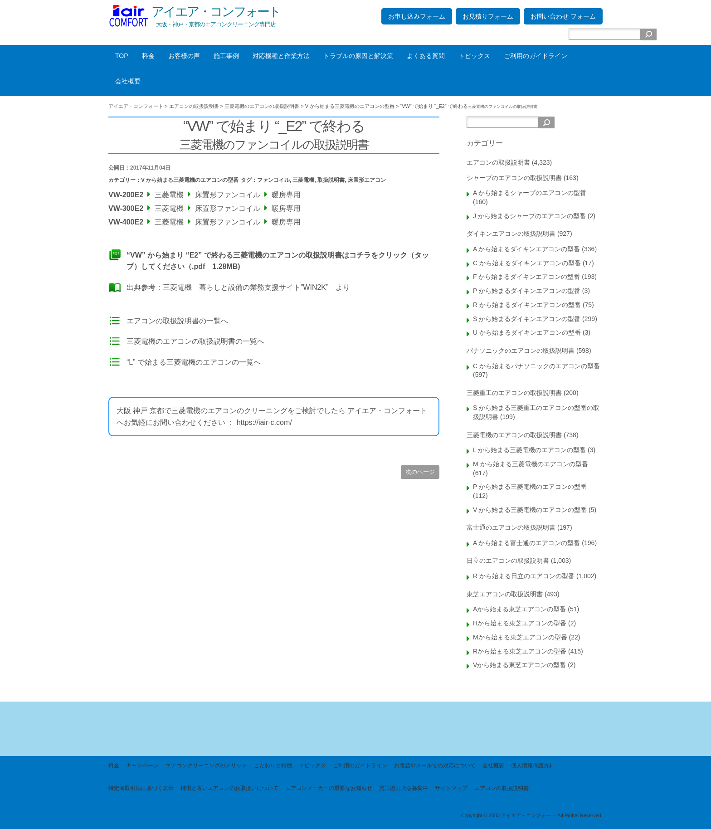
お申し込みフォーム (416, 16)
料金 (148, 55)
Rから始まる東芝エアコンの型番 (519, 651)
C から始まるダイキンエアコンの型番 (527, 263)
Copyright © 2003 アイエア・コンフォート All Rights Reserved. (532, 815)
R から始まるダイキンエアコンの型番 (527, 304)
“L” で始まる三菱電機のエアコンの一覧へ (194, 362)
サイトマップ (451, 788)
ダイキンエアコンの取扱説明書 (511, 233)
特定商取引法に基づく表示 (141, 788)
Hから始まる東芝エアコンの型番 (519, 623)
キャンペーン (142, 765)
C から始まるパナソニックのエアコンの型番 (536, 366)
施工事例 (226, 55)
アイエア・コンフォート (215, 12)
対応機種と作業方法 (281, 55)
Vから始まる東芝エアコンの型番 (519, 664)
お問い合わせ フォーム (563, 16)
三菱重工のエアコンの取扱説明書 (514, 392)
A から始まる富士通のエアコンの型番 (526, 542)
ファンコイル (273, 180)
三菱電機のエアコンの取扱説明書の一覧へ (195, 341)
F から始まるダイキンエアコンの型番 (526, 276)
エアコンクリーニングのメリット (206, 765)
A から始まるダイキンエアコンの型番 (526, 249)
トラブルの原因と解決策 (358, 55)
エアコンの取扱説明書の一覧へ (177, 321)
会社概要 (128, 81)
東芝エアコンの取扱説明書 (505, 594)
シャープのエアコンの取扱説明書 (514, 177)
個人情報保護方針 (533, 765)
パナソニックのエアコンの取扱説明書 (521, 350)
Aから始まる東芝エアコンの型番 (519, 609)
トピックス (474, 55)
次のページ (420, 471)
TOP (121, 55)
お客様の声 (184, 55)
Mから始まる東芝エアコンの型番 (520, 637)
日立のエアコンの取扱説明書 (508, 560)
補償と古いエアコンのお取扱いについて (229, 788)
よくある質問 (426, 55)
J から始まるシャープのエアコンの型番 (529, 215)
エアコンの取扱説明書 (498, 162)
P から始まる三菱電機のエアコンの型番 (530, 486)
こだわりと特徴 (273, 765)
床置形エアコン (367, 180)
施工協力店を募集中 (403, 788)
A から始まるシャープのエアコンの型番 (529, 192)
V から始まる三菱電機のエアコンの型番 (190, 180)
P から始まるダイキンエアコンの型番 (526, 290)
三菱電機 (303, 180)
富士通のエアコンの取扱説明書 (511, 527)
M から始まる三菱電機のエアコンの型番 (530, 464)
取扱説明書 (331, 180)
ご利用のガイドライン (535, 55)
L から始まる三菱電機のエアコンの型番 (529, 450)
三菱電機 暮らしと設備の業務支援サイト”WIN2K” (245, 287)
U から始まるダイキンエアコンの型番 (527, 332)
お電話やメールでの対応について (435, 765)
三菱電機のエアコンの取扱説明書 (514, 435)
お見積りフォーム (488, 16)
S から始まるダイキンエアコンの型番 (526, 318)
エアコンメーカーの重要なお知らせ (328, 788)
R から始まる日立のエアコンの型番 (524, 576)
